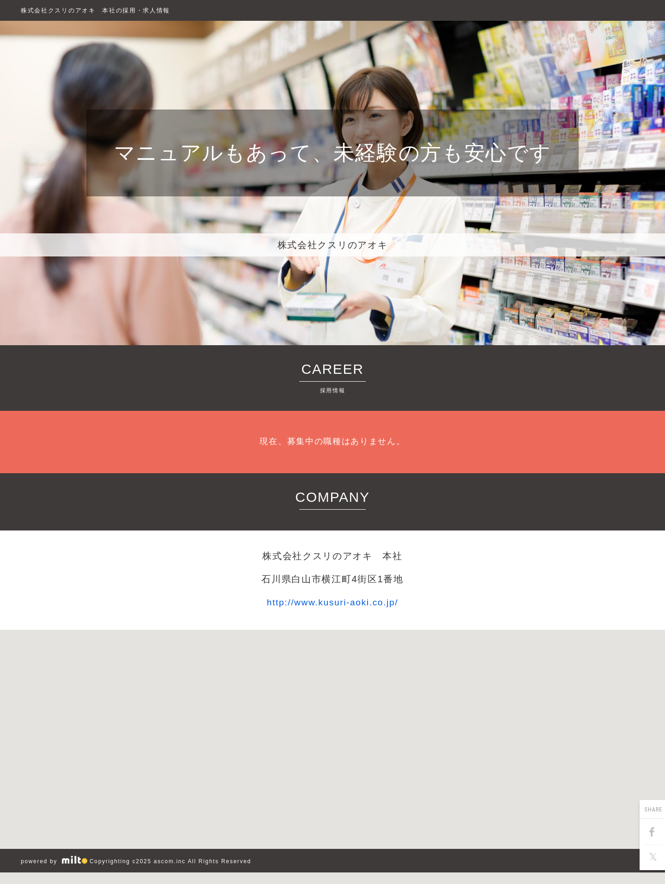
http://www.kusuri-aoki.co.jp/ (333, 602)
